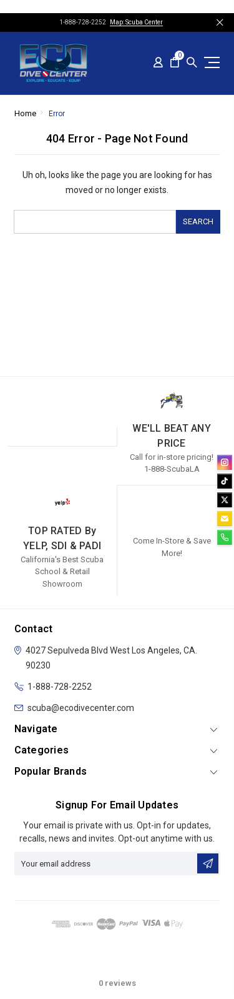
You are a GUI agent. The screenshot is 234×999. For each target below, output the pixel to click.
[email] (224, 518)
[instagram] (224, 462)
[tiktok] (224, 481)
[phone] (224, 537)
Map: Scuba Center (136, 22)
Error (57, 113)
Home (25, 113)
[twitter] (224, 499)
